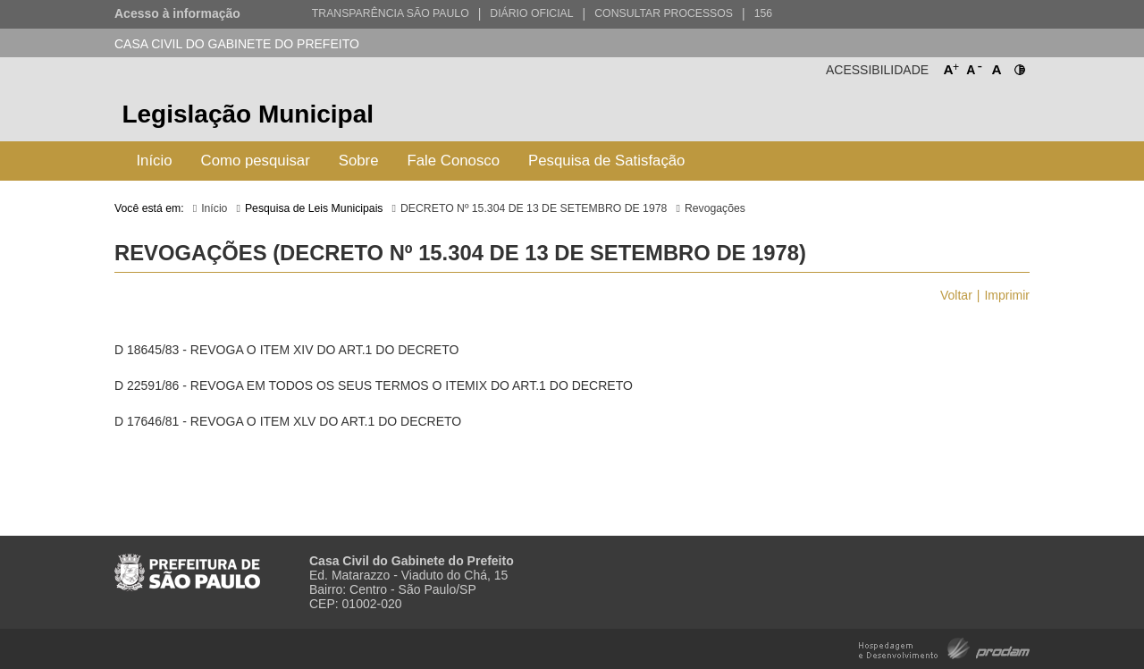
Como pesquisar (255, 160)
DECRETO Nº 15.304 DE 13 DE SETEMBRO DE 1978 (533, 208)
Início (154, 160)
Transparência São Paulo (390, 13)
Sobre (359, 160)
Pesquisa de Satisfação (606, 160)
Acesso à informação (177, 13)
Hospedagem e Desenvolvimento (944, 647)
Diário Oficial (531, 13)
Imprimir (1007, 295)
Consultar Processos (663, 13)
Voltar (956, 295)
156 (763, 13)
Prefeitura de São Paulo (963, 116)
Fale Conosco (454, 160)
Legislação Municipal (248, 114)
